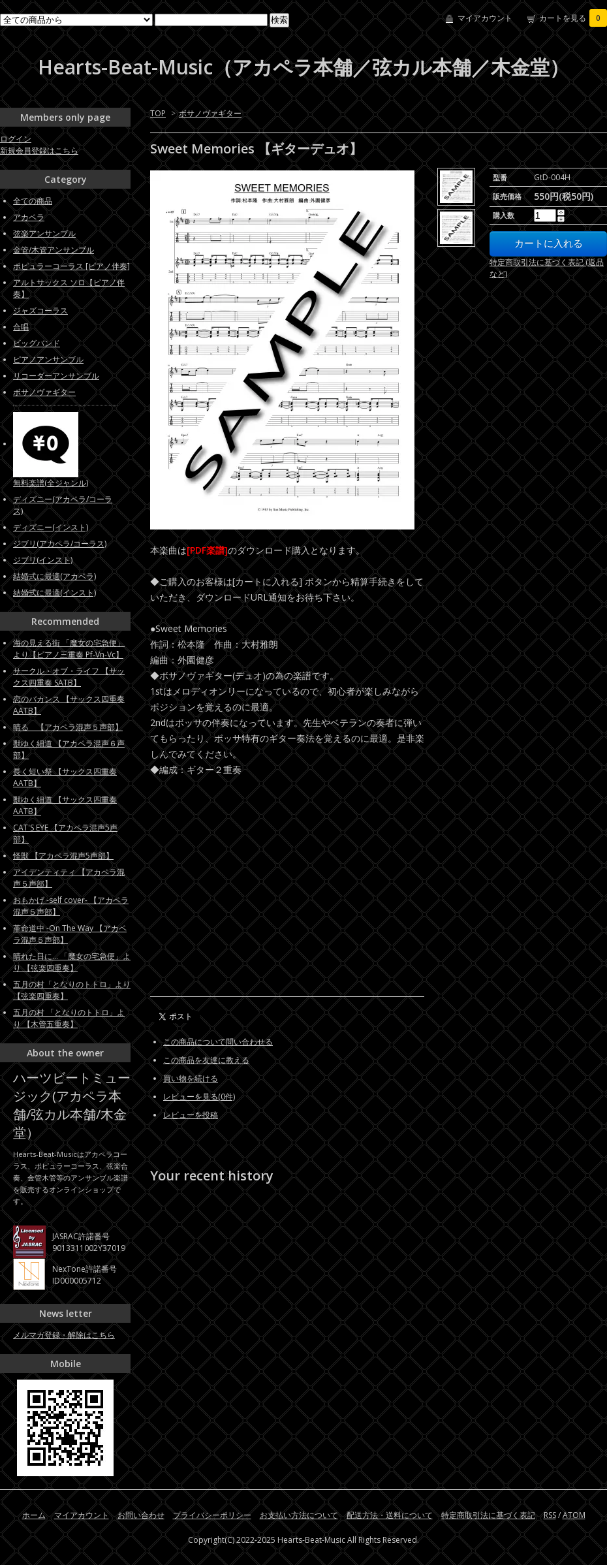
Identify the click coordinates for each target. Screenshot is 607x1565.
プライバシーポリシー (212, 1515)
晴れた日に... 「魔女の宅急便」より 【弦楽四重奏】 (72, 962)
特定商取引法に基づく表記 (488, 1515)
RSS (550, 1515)
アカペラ (28, 217)
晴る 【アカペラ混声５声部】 (68, 727)
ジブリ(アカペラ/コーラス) (59, 543)
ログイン (15, 138)
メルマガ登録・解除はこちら (64, 1334)
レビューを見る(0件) (199, 1096)
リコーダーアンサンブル (56, 375)
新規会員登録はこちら (39, 150)
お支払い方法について (299, 1515)
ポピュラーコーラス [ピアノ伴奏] (71, 266)
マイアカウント (485, 18)
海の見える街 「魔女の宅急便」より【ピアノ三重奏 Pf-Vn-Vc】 (69, 648)
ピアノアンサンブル (48, 359)
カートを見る (573, 18)
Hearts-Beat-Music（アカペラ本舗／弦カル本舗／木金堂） (303, 67)
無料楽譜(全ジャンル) (50, 482)
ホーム (34, 1515)
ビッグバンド (36, 343)
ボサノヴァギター (210, 113)
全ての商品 (32, 200)
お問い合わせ (140, 1515)
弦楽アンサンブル (44, 233)
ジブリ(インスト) (42, 559)
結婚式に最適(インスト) (54, 592)
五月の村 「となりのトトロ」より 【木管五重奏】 (69, 1018)
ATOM (574, 1515)
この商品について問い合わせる (218, 1041)
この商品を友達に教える (206, 1060)
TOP (158, 113)
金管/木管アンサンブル (53, 249)
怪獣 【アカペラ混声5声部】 (63, 855)
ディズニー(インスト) (50, 527)
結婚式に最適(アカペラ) (54, 576)
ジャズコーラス (40, 310)
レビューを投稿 (190, 1114)
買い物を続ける (190, 1078)
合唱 (21, 326)
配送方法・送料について (390, 1515)
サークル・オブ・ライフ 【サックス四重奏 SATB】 (69, 676)
